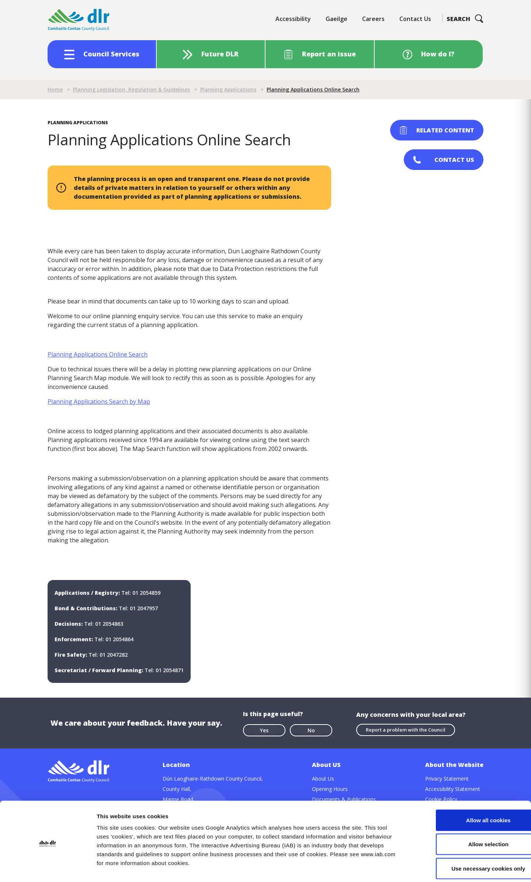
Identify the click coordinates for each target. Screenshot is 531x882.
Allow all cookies (469, 785)
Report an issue (329, 53)
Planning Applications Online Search (98, 354)
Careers (373, 19)
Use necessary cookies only (469, 833)
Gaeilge (336, 19)
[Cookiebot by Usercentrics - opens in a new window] (47, 867)
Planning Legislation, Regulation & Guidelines (131, 89)
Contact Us (415, 19)
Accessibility (293, 19)
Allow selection (469, 809)
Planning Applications (228, 89)
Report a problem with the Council (405, 729)
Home (55, 89)
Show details (387, 867)
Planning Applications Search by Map (99, 401)
